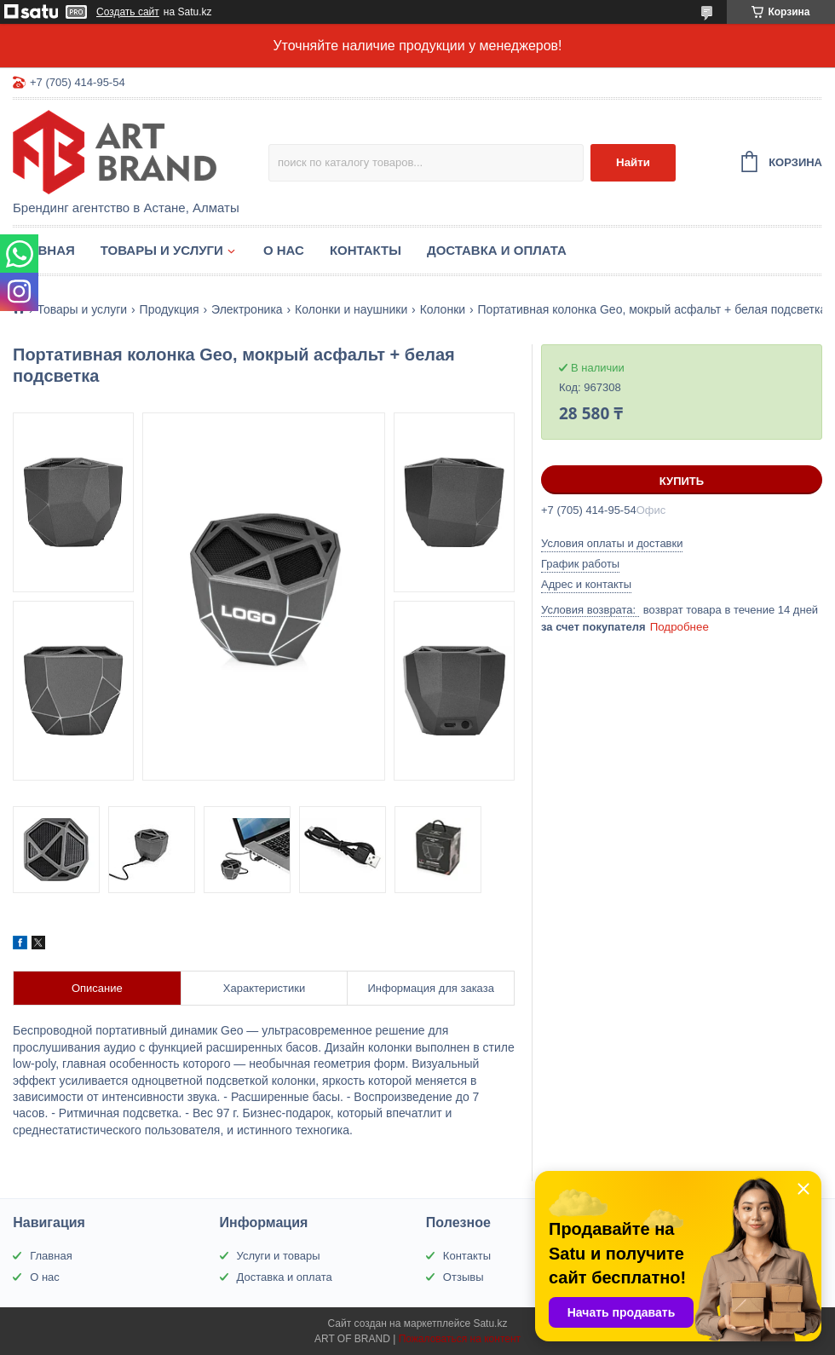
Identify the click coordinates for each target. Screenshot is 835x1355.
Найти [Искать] (633, 162)
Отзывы (463, 1277)
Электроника (247, 309)
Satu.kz (490, 1323)
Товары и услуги (162, 250)
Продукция (169, 309)
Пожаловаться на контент (460, 1339)
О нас (283, 250)
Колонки (442, 309)
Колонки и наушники (351, 309)
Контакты (365, 250)
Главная (44, 250)
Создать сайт (127, 12)
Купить (681, 481)
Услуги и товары (278, 1255)
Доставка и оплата (497, 250)
